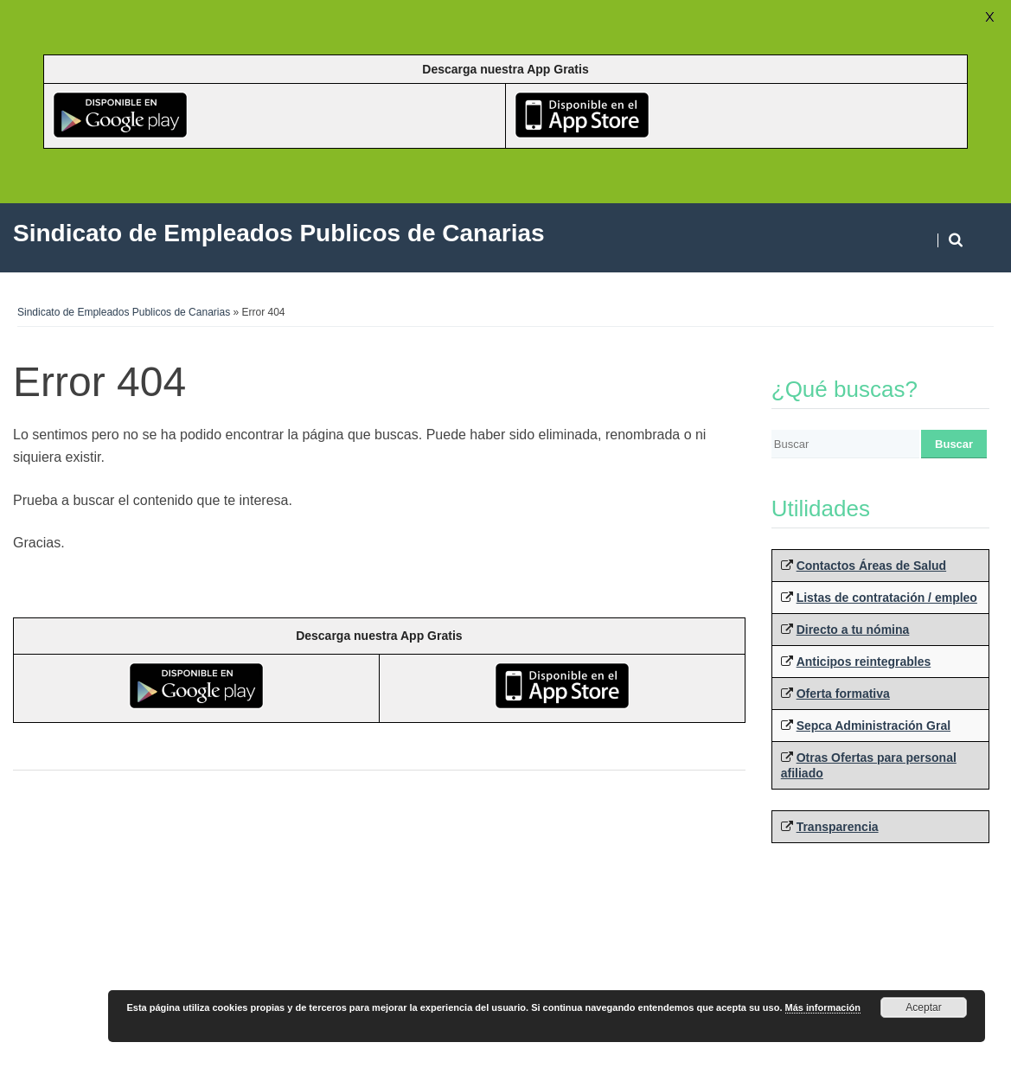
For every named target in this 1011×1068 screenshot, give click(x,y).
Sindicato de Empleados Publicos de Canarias (123, 312)
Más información (823, 1007)
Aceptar (923, 1007)
